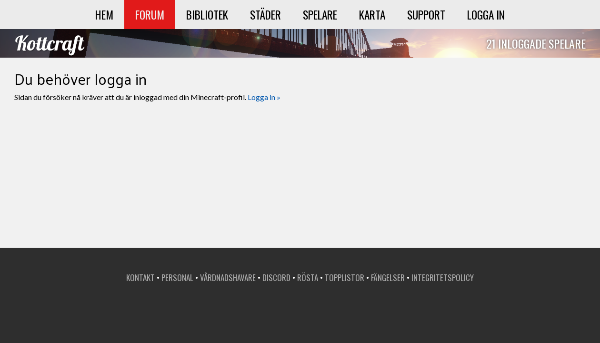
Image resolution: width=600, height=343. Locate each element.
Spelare (320, 14)
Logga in (486, 14)
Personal (177, 277)
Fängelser (388, 277)
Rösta (307, 277)
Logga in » (264, 96)
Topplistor (344, 277)
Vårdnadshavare (228, 277)
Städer (265, 14)
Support (426, 14)
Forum (149, 14)
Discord (276, 277)
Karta (372, 14)
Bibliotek (207, 14)
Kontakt (140, 277)
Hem (104, 14)
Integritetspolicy (442, 277)
